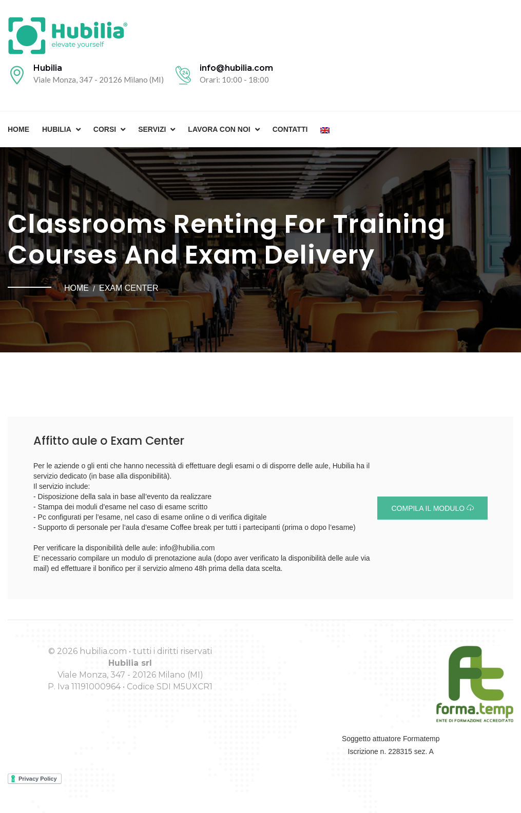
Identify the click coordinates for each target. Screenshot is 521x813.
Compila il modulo (432, 508)
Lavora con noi (219, 129)
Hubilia (56, 129)
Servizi (152, 129)
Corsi (104, 129)
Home (18, 129)
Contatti (290, 129)
